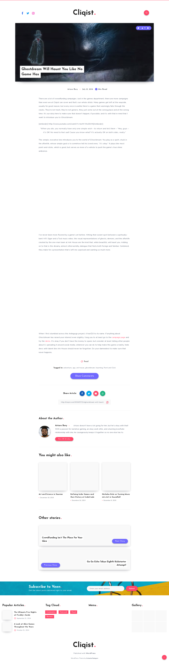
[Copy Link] (84, 402)
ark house (80, 368)
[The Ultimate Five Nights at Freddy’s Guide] (7, 615)
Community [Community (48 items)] (51, 612)
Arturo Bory (61, 425)
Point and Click (110, 368)
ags (74, 368)
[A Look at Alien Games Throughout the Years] (7, 627)
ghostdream (90, 368)
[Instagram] (33, 13)
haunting (99, 368)
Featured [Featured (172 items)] (63, 612)
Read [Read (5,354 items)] (74, 612)
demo (47, 341)
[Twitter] (28, 13)
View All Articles (64, 439)
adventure (67, 368)
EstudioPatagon (92, 658)
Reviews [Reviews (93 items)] (50, 617)
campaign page (118, 337)
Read (86, 361)
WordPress (91, 653)
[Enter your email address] (105, 588)
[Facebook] (22, 13)
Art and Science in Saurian (51, 494)
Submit (132, 589)
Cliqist (84, 13)
